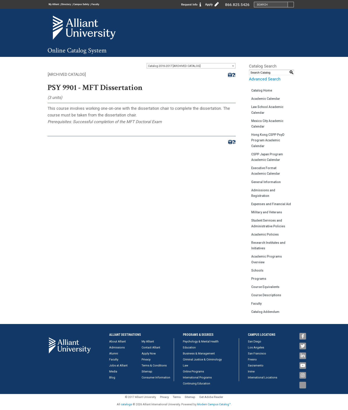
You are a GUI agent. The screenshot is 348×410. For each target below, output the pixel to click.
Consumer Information (156, 377)
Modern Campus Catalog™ (214, 404)
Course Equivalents (265, 287)
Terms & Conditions (154, 365)
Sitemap (147, 371)
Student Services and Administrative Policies (268, 223)
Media (113, 371)
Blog (112, 377)
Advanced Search (265, 79)
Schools (257, 270)
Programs (258, 278)
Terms (177, 397)
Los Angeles (256, 347)
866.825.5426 (237, 4)
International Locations (262, 377)
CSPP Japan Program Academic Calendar (267, 157)
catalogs (126, 404)
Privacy (146, 359)
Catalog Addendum (265, 312)
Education (189, 347)
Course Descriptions (266, 295)
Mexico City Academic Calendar (267, 123)
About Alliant (117, 341)
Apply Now (149, 353)
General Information (266, 182)
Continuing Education (196, 383)
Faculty (115, 4)
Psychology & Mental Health (201, 341)
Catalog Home (261, 90)
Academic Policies (265, 234)
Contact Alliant (151, 347)
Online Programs (193, 371)
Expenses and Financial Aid (271, 204)
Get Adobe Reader (211, 397)
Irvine (251, 371)
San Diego (254, 341)
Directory (74, 4)
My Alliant (56, 4)
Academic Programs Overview (266, 259)
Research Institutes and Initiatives (268, 245)
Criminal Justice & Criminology (202, 359)
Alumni (113, 353)
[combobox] (191, 65)
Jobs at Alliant (118, 365)
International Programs (197, 377)
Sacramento (255, 365)
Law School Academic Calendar (267, 109)
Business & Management (199, 353)
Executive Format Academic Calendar (265, 170)
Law (185, 365)
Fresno (252, 359)
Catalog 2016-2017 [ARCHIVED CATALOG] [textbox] (174, 66)
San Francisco (257, 353)
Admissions (117, 347)
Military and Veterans (266, 212)
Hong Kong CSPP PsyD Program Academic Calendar (267, 140)
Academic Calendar (265, 98)
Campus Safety (95, 4)
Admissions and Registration (263, 193)
